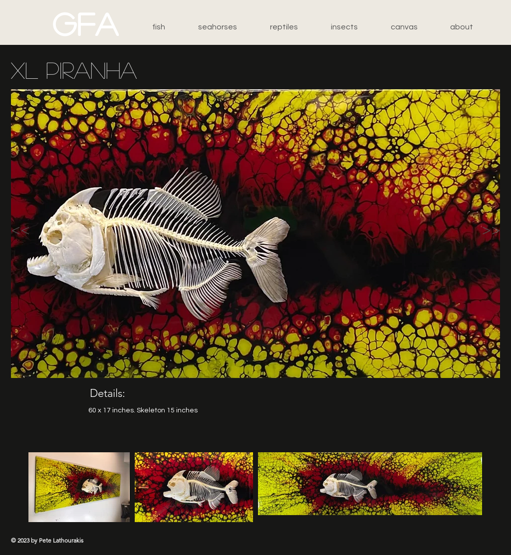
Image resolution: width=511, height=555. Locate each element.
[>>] (468, 230)
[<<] (46, 230)
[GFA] (86, 23)
